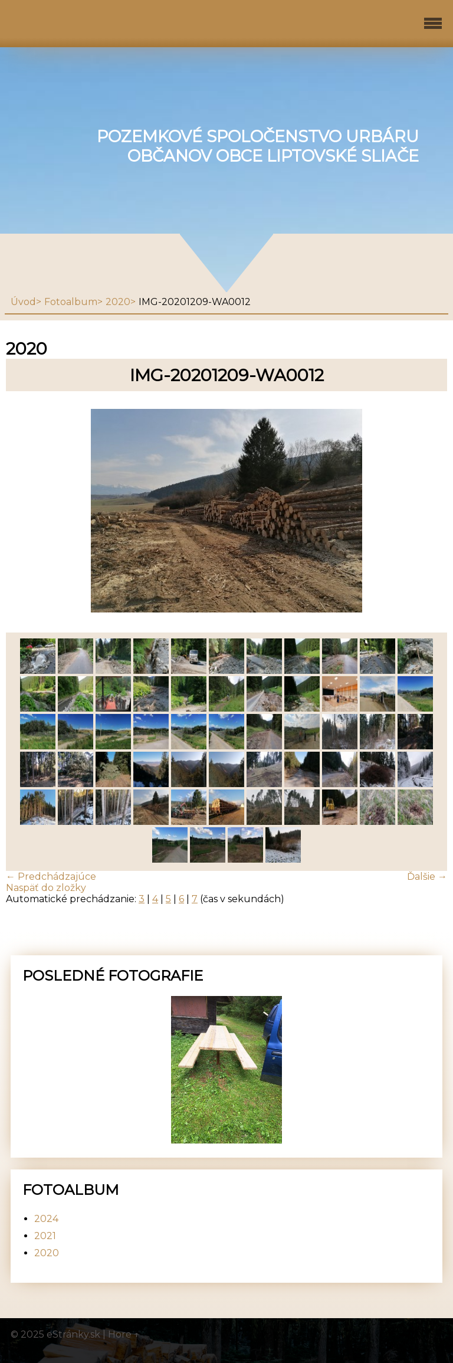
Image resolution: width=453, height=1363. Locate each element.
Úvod (23, 301)
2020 (118, 301)
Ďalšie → (427, 876)
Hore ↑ (124, 1334)
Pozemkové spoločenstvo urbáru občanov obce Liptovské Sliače (258, 146)
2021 (45, 1235)
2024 (46, 1218)
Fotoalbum (70, 301)
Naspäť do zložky (46, 887)
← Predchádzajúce (51, 876)
